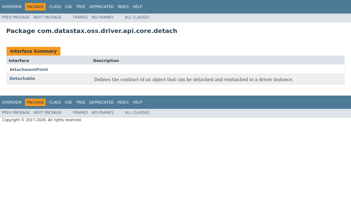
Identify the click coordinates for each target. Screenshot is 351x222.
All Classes (137, 17)
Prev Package (16, 17)
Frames (80, 17)
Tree (80, 7)
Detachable (22, 78)
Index (123, 7)
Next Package (48, 17)
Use (68, 7)
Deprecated (101, 7)
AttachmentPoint (29, 69)
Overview (12, 7)
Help (137, 7)
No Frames (103, 17)
